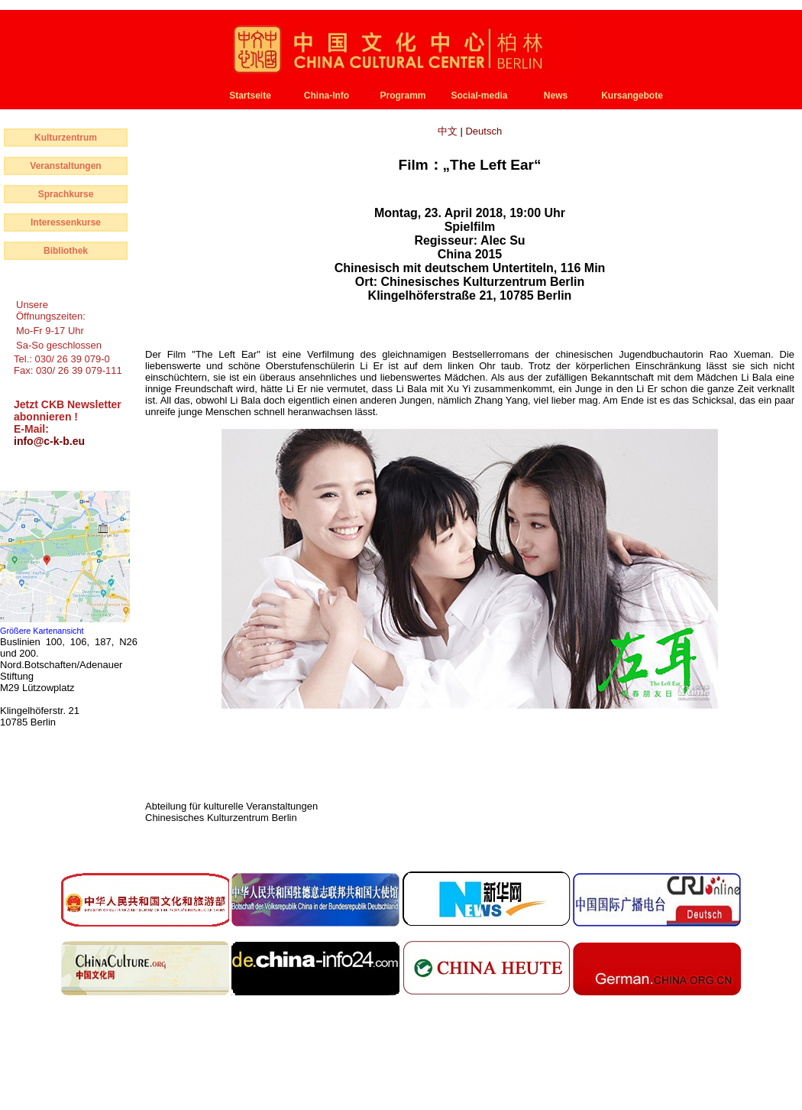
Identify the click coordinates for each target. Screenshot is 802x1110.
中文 (449, 131)
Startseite (250, 95)
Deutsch (483, 131)
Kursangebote (632, 95)
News (556, 95)
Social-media (479, 95)
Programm (402, 95)
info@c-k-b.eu (49, 441)
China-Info (326, 95)
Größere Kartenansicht (42, 630)
